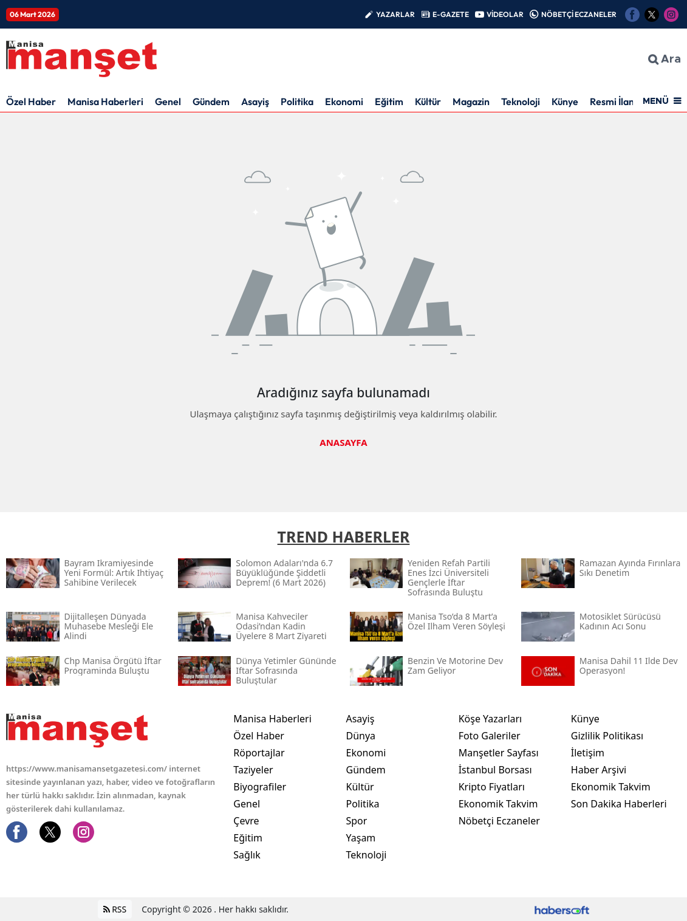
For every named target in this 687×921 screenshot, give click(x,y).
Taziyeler (253, 769)
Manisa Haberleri (105, 101)
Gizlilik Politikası (607, 735)
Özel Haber (31, 101)
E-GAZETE (450, 14)
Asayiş (255, 101)
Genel (168, 101)
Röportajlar (258, 752)
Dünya (360, 735)
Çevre (246, 820)
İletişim (587, 752)
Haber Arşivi (598, 769)
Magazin (471, 101)
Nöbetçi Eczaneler (499, 820)
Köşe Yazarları (490, 718)
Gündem (211, 101)
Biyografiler (259, 786)
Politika (297, 101)
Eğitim (389, 101)
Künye (565, 101)
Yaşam (360, 837)
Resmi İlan (612, 101)
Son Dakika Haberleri (619, 803)
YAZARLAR (395, 14)
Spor (356, 820)
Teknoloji (520, 101)
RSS (115, 909)
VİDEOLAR (505, 14)
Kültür (428, 101)
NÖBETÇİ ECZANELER (579, 14)
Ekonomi (344, 101)
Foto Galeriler (490, 735)
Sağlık (246, 854)
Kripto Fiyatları (492, 786)
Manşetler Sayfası (499, 752)
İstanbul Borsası (495, 769)
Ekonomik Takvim (498, 803)
